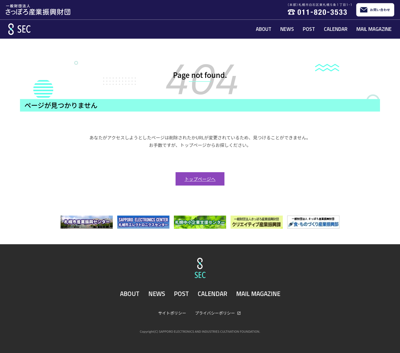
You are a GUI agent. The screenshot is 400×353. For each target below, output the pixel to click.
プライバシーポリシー (215, 313)
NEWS (287, 29)
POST (309, 29)
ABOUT (263, 29)
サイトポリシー (172, 313)
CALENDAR (336, 29)
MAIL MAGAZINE (374, 29)
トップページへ (200, 179)
